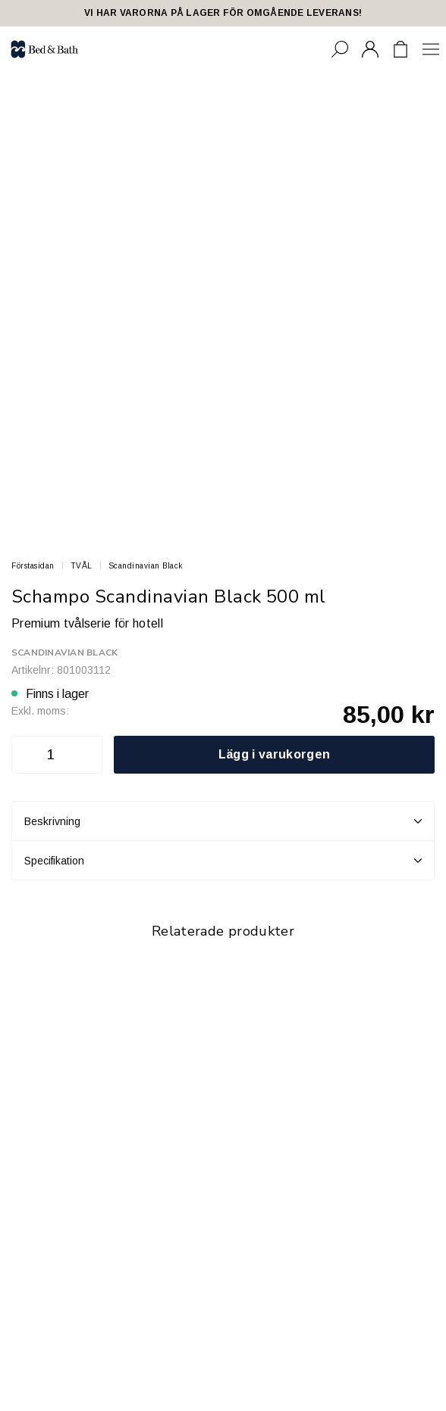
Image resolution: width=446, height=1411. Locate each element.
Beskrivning (223, 821)
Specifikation (223, 860)
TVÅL (82, 566)
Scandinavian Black (145, 566)
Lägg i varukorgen (274, 754)
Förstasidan (33, 566)
